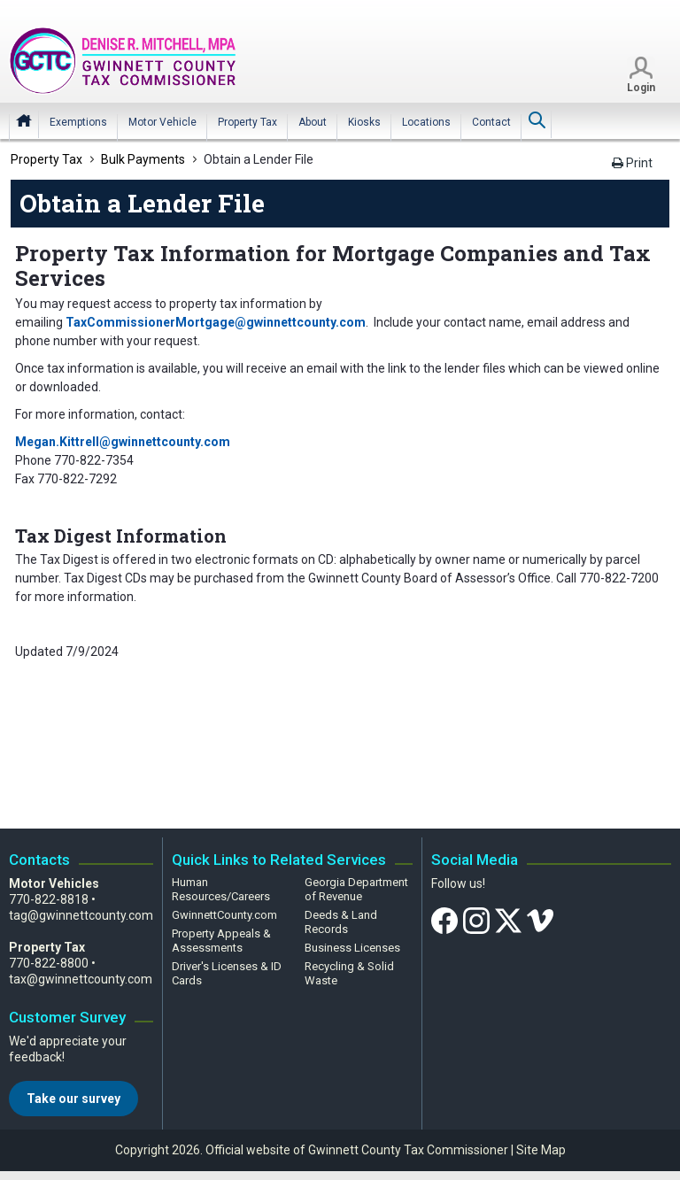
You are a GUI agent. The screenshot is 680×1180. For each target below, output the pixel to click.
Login (641, 89)
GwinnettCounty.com (224, 915)
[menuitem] (78, 123)
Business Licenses (352, 947)
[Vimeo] (540, 920)
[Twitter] (508, 920)
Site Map (541, 1150)
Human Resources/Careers (221, 889)
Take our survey (73, 1098)
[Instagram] (476, 920)
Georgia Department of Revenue (356, 889)
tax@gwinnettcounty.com (80, 979)
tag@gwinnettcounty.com (81, 915)
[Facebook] (444, 920)
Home (24, 122)
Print (632, 163)
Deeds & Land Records (341, 922)
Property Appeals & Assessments (221, 940)
